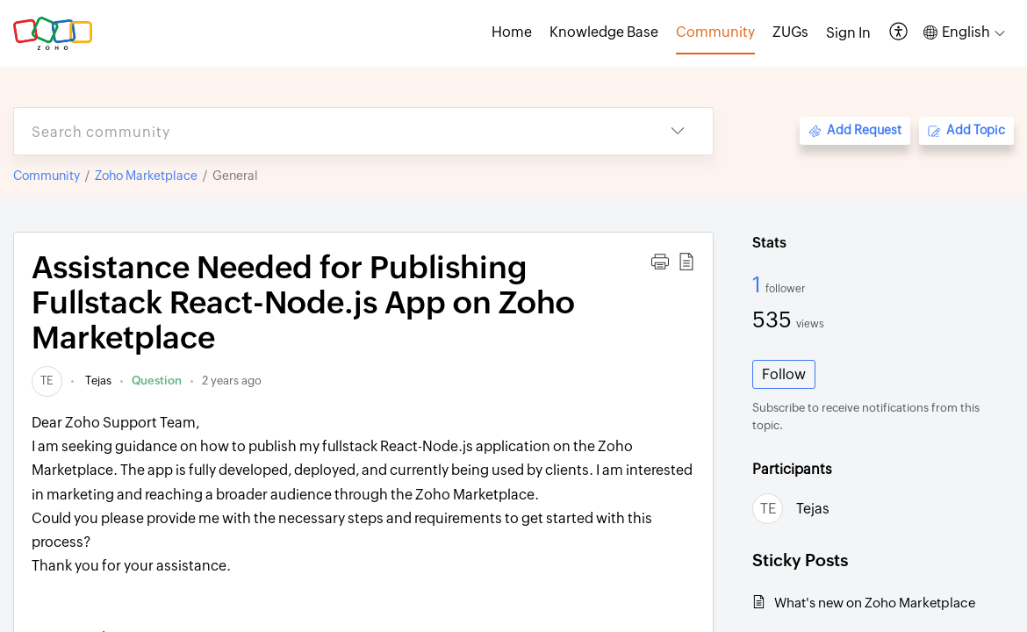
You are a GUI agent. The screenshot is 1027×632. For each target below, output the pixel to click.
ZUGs (790, 32)
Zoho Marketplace (146, 176)
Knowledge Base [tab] (603, 32)
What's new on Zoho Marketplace (874, 602)
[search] (328, 131)
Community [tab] (715, 32)
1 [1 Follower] (758, 284)
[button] (899, 33)
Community (46, 176)
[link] (47, 380)
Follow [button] (784, 374)
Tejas (97, 380)
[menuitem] (848, 33)
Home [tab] (512, 32)
